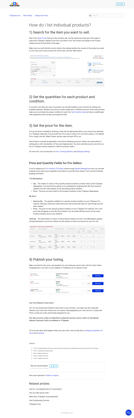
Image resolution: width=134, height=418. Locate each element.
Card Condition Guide (78, 112)
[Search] (106, 15)
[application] (128, 412)
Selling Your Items (41, 16)
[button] (52, 366)
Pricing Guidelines (66, 152)
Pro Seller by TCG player (55, 169)
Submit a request (52, 375)
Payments (40, 333)
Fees (57, 152)
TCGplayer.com (14, 16)
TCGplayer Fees (35, 404)
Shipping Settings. (83, 152)
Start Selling (27, 16)
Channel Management (82, 169)
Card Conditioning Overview (39, 400)
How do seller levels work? (39, 393)
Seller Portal (41, 38)
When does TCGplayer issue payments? (43, 397)
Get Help (120, 4)
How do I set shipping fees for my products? (45, 389)
